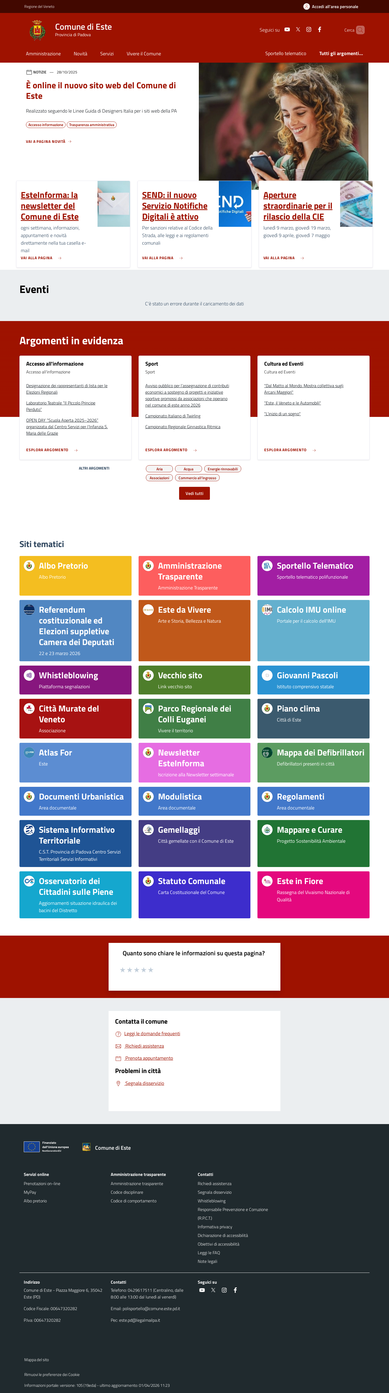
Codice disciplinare (127, 1192)
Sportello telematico (285, 53)
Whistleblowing (212, 1201)
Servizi (107, 53)
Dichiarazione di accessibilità (223, 1235)
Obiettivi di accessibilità (218, 1244)
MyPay (30, 1192)
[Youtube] (278, 29)
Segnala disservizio (215, 1192)
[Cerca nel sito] (358, 29)
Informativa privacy (215, 1226)
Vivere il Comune (144, 53)
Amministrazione (43, 53)
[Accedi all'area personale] (333, 6)
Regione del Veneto (39, 6)
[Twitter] (288, 29)
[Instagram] (299, 29)
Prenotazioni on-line (42, 1183)
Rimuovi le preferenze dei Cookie (52, 1374)
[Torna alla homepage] (108, 1147)
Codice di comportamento (133, 1201)
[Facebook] (310, 29)
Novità (80, 53)
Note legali (207, 1261)
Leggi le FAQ (209, 1252)
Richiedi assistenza (215, 1183)
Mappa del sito (36, 1360)
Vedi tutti (194, 493)
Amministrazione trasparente (137, 1183)
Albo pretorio (35, 1201)
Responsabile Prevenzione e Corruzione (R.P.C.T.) (233, 1213)
